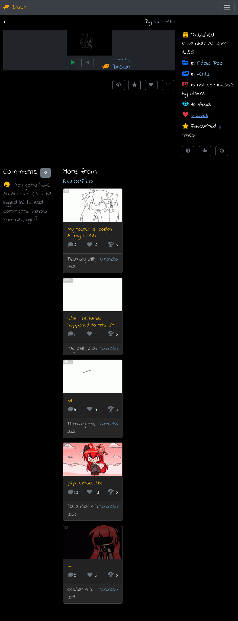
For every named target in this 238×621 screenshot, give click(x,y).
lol (69, 401)
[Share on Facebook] (188, 151)
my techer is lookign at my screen (89, 232)
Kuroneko (164, 22)
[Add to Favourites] (134, 85)
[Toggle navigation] (227, 7)
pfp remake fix (84, 483)
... (69, 566)
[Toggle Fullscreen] (168, 85)
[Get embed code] (118, 85)
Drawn (14, 7)
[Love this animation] (151, 85)
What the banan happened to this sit (90, 322)
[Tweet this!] (205, 151)
